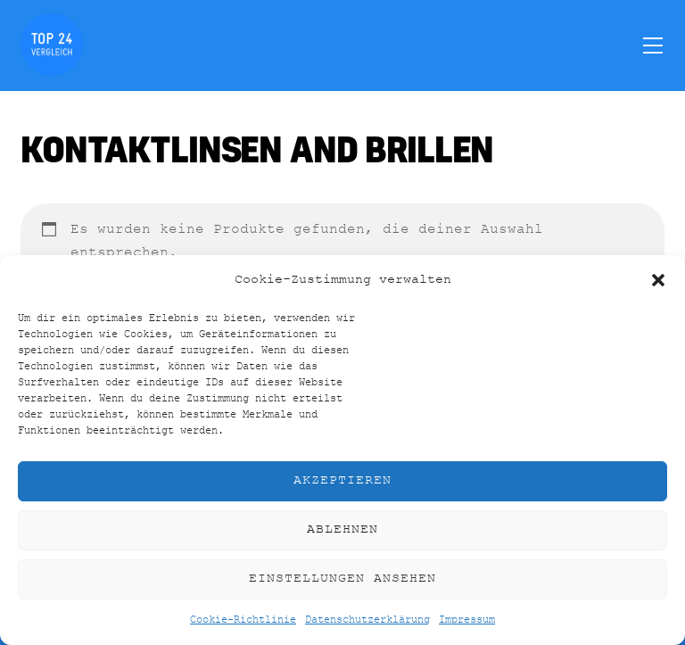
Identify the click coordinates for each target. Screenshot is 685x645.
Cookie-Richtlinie (243, 620)
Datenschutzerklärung (367, 620)
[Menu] (653, 44)
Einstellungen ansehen (342, 578)
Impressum (467, 620)
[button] (658, 280)
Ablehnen (342, 529)
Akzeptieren (342, 480)
